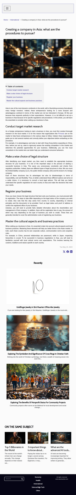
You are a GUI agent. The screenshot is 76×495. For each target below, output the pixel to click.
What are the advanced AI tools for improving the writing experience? (60, 452)
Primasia (61, 133)
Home (6, 20)
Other (38, 491)
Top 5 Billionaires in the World (14, 448)
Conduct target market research (18, 90)
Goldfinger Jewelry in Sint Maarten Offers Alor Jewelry (38, 307)
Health (38, 480)
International (14, 20)
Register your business (15, 97)
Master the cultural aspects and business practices (24, 101)
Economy (38, 477)
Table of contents (15, 86)
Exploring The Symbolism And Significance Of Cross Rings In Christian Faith (38, 354)
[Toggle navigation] (7, 8)
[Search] (14, 479)
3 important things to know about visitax (37, 450)
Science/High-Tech (38, 487)
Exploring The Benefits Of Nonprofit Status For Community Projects (38, 402)
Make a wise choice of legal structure (19, 93)
